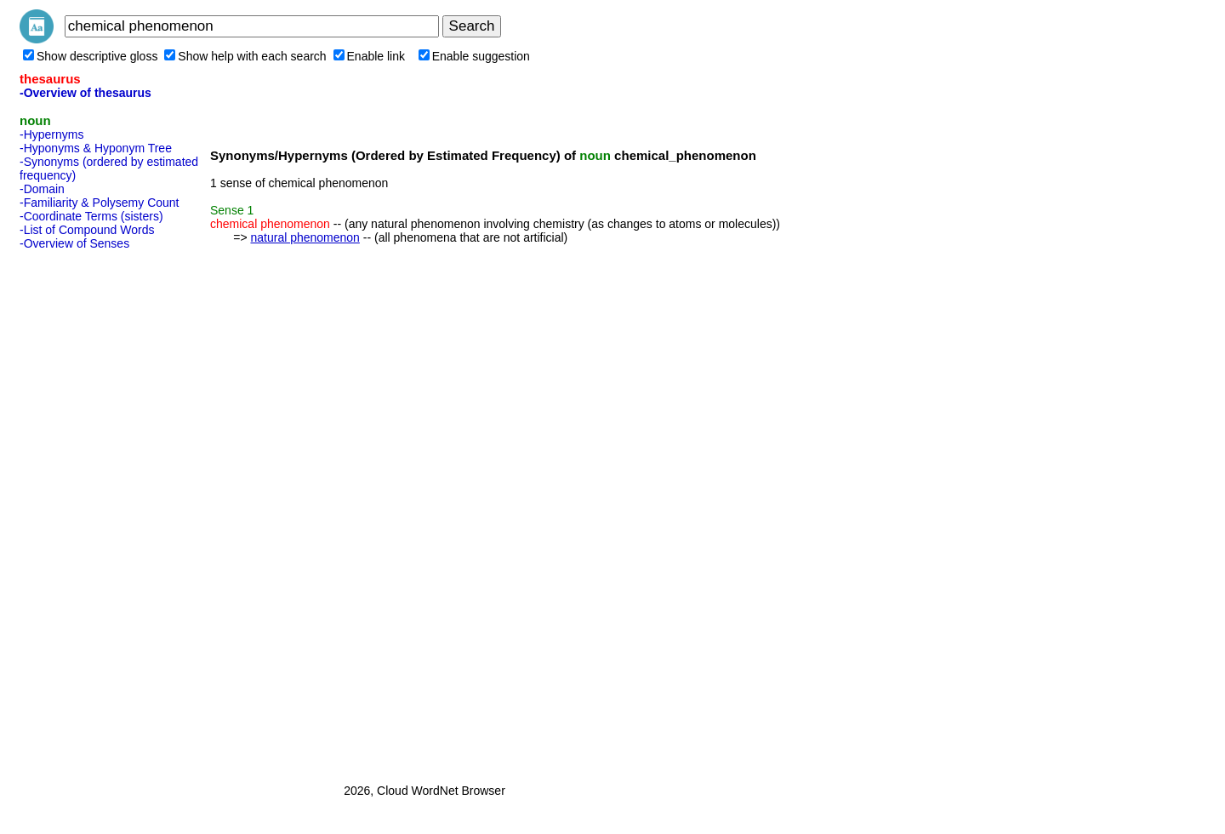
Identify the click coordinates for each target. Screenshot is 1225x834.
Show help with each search (245, 56)
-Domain (42, 189)
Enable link (369, 56)
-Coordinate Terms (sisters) (91, 216)
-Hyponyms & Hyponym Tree (96, 148)
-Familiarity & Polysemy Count (99, 202)
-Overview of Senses (74, 243)
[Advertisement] (88, 511)
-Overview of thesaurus (85, 93)
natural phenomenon (304, 237)
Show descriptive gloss (90, 56)
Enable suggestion (474, 56)
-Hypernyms (51, 134)
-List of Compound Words (87, 230)
